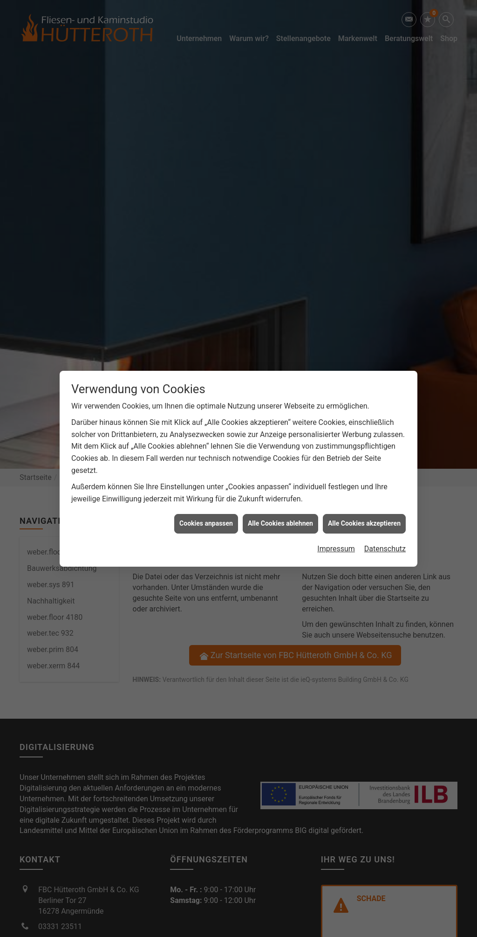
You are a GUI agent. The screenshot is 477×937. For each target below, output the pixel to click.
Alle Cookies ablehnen (280, 515)
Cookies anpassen (206, 515)
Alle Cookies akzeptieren (364, 515)
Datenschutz (385, 540)
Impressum (336, 540)
